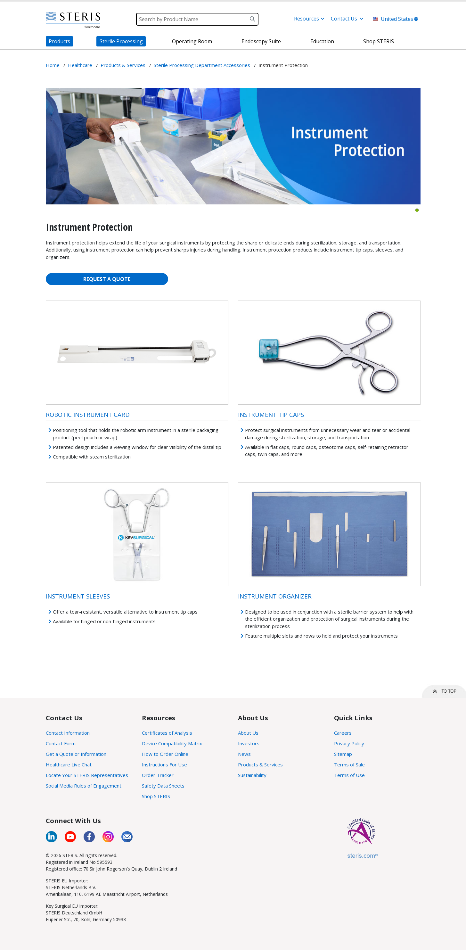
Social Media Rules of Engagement (83, 785)
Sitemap (343, 754)
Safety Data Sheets (163, 785)
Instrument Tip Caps (271, 414)
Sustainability (252, 775)
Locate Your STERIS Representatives (87, 775)
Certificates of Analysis (167, 733)
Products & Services (260, 764)
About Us (248, 733)
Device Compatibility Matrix (172, 743)
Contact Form (61, 743)
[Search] (197, 19)
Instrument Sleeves (78, 596)
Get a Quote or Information (76, 754)
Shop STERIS (156, 796)
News (244, 754)
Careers (343, 733)
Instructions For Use (164, 764)
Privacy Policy (349, 743)
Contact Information (68, 733)
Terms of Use (349, 775)
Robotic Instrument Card (88, 414)
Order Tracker (158, 775)
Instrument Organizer (275, 596)
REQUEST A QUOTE (106, 279)
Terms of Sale (349, 764)
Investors (248, 743)
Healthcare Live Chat (69, 764)
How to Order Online (165, 754)
